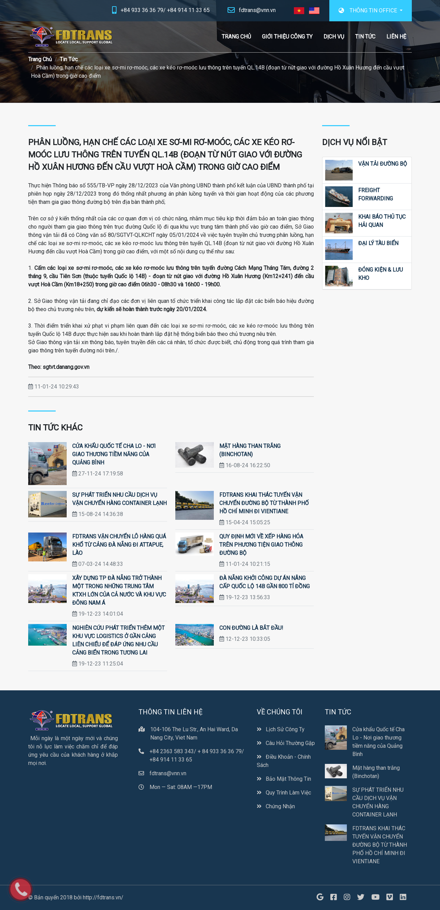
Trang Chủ (236, 36)
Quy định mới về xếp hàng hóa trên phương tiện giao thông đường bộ (261, 544)
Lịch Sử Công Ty (281, 729)
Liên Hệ (396, 36)
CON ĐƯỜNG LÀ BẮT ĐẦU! (251, 628)
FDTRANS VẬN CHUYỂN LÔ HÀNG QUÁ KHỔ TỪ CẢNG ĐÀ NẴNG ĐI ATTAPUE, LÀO (119, 544)
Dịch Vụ (333, 36)
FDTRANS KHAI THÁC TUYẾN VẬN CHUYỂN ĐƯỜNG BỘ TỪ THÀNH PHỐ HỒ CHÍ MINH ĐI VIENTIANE (264, 503)
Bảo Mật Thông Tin (284, 779)
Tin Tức (365, 36)
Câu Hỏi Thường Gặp (286, 743)
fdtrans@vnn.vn (257, 10)
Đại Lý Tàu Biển (378, 243)
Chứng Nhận (276, 806)
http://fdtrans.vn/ (103, 897)
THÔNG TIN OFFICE (368, 10)
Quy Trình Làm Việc (284, 792)
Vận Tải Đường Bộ (382, 164)
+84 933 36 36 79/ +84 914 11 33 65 (165, 10)
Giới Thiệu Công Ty (287, 36)
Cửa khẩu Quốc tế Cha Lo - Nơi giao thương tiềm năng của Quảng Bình (114, 454)
